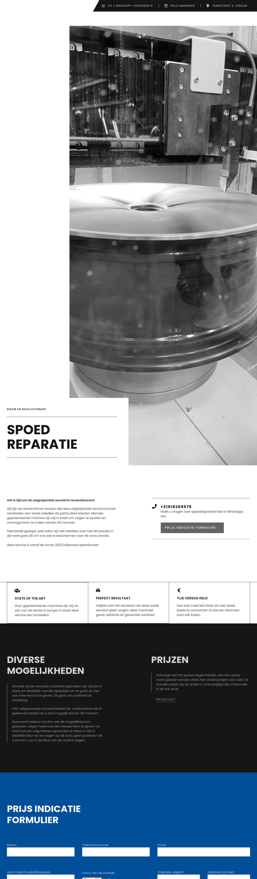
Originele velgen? (170, 875)
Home (101, 20)
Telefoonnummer (95, 848)
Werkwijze (121, 20)
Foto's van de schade (98, 876)
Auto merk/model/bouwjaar (28, 875)
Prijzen (191, 20)
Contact (239, 20)
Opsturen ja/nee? (221, 875)
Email (161, 848)
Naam (11, 848)
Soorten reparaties (158, 20)
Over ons (214, 20)
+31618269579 (176, 510)
